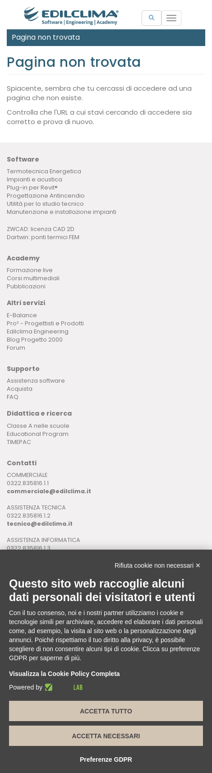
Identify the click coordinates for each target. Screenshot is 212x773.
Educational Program (38, 434)
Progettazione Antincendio (46, 195)
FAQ (12, 397)
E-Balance (22, 315)
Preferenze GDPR (106, 759)
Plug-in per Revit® (32, 187)
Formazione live (30, 270)
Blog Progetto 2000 (35, 339)
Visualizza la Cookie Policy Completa (64, 673)
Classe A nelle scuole (38, 426)
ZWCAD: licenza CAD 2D (40, 229)
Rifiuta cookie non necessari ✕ (158, 565)
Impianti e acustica (34, 179)
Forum (16, 348)
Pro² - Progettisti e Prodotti (45, 323)
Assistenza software (36, 380)
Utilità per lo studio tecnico (45, 204)
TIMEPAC (19, 442)
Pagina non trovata (46, 37)
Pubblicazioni (26, 286)
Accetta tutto (106, 711)
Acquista (19, 389)
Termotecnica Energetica (44, 171)
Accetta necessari (106, 736)
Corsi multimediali (33, 278)
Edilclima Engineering (38, 331)
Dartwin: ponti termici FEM (43, 237)
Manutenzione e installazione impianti (61, 212)
